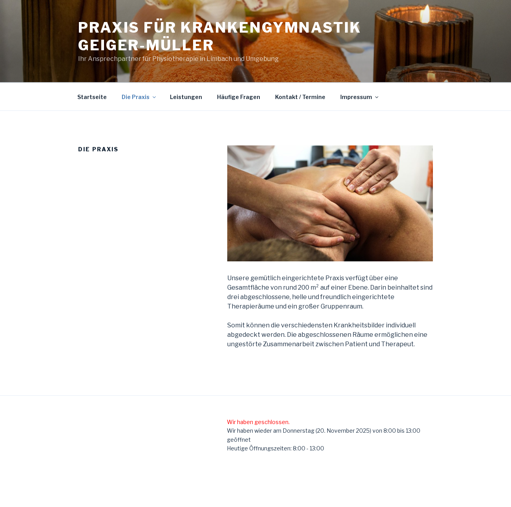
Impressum (360, 97)
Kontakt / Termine (300, 97)
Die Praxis (139, 97)
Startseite (92, 97)
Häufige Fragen (238, 97)
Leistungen (186, 97)
